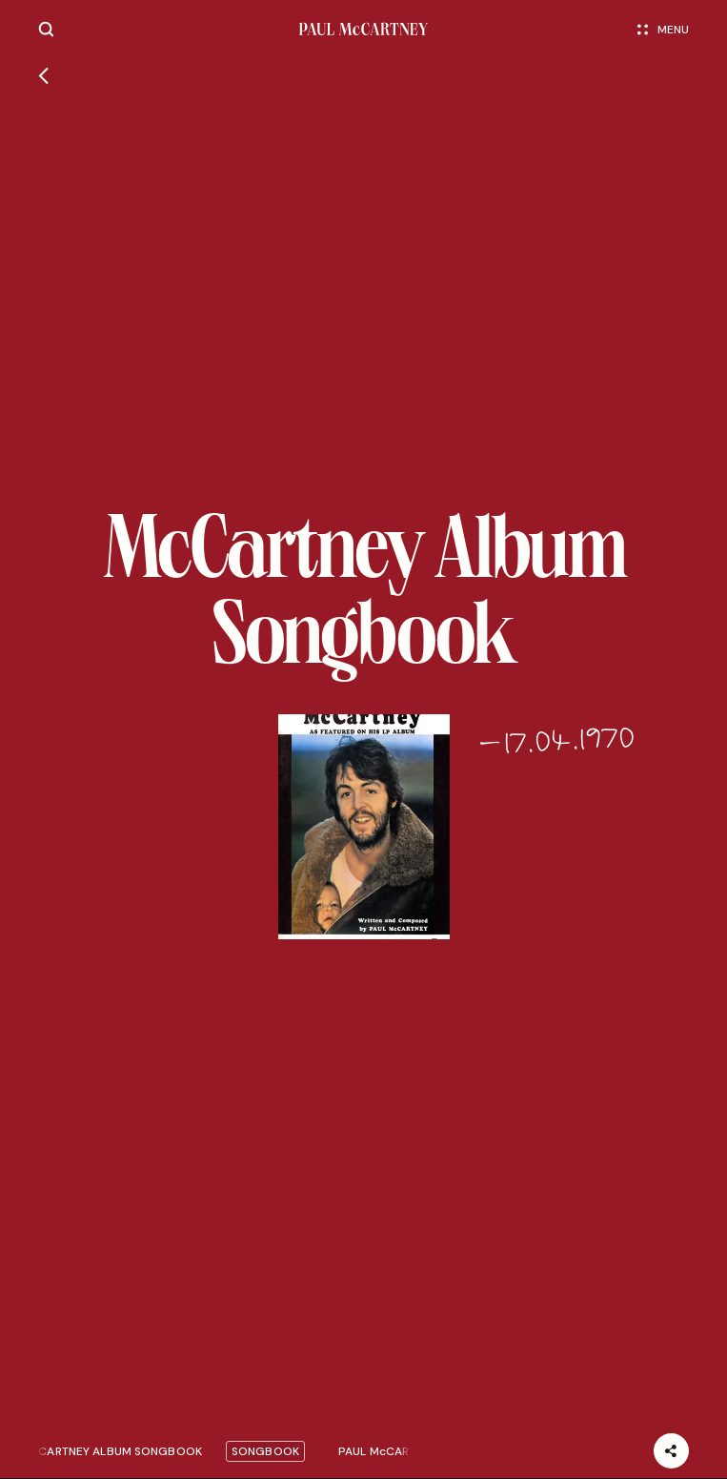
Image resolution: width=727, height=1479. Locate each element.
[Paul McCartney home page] (364, 29)
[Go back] (43, 77)
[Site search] (46, 29)
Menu (663, 29)
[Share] (671, 1451)
